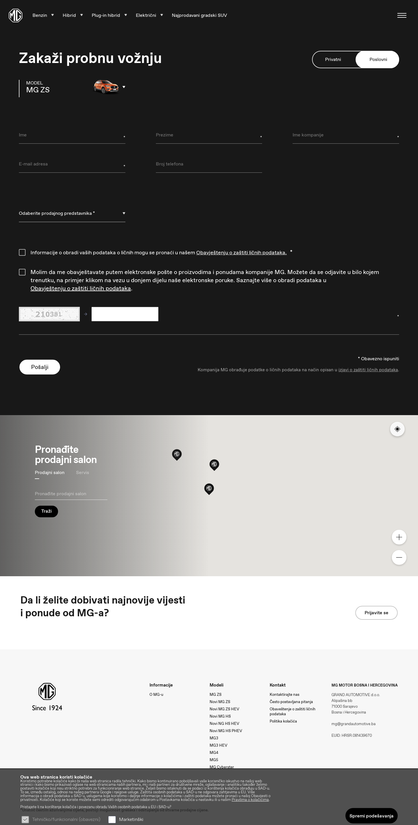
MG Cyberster (222, 767)
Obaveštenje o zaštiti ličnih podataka (293, 711)
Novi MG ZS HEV (224, 709)
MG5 (214, 759)
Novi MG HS (220, 716)
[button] (209, 488)
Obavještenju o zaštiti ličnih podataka (80, 288)
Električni (149, 15)
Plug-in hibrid (109, 15)
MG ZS (215, 694)
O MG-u (156, 694)
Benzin (43, 15)
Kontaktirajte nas (284, 694)
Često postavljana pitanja (291, 701)
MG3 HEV (218, 745)
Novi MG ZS (220, 701)
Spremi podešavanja (371, 816)
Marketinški (131, 819)
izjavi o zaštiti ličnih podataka (368, 370)
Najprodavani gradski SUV (199, 15)
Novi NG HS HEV (224, 723)
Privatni (333, 59)
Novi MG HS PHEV (226, 730)
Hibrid (73, 15)
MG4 (214, 752)
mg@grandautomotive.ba (353, 723)
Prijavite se (376, 613)
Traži (46, 511)
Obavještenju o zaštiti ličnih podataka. (241, 252)
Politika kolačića (283, 721)
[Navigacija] (400, 15)
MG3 (214, 738)
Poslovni (378, 59)
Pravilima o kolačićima (250, 800)
